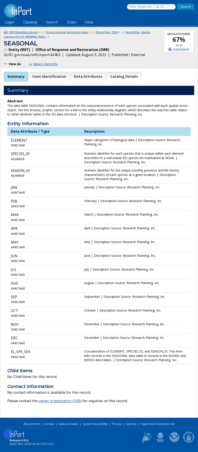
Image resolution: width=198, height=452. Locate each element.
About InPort (31, 424)
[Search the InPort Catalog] (151, 7)
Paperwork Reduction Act (158, 424)
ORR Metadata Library (23, 32)
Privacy (117, 424)
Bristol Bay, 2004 (107, 32)
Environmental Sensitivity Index (67, 32)
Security (131, 424)
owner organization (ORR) (60, 400)
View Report (181, 49)
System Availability (95, 424)
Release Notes (68, 424)
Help (89, 22)
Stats (71, 22)
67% (179, 39)
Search (52, 22)
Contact (49, 424)
